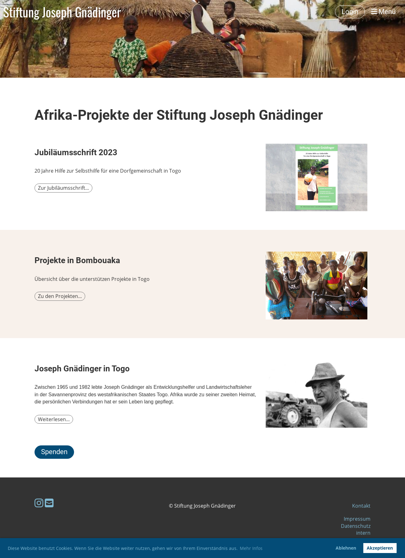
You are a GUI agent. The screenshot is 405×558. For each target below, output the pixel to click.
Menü (383, 12)
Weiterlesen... (54, 419)
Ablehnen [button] (346, 548)
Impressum (357, 518)
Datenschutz (355, 526)
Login (350, 12)
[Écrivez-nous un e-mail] (49, 502)
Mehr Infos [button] (251, 548)
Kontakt (361, 505)
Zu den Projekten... (60, 296)
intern (363, 532)
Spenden (54, 452)
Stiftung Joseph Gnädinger (62, 12)
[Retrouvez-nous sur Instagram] (39, 502)
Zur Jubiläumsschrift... (63, 187)
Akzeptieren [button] (380, 548)
